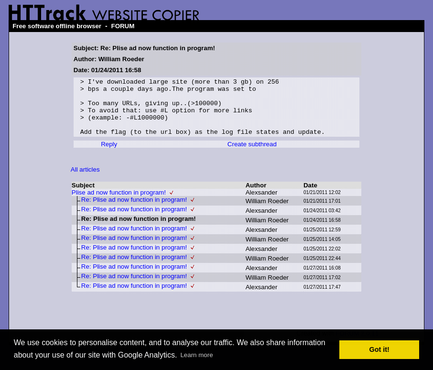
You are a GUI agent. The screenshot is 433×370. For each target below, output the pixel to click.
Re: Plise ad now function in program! (134, 211)
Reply (109, 155)
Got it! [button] (379, 349)
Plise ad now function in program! (119, 203)
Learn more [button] (196, 355)
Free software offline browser (56, 26)
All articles (85, 181)
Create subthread (252, 155)
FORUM (122, 26)
